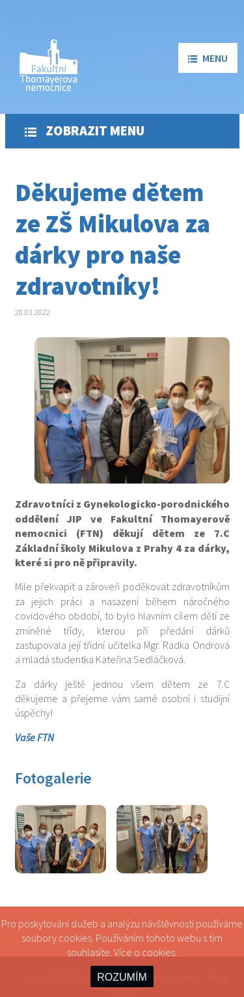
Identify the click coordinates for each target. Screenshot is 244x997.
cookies (158, 952)
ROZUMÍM (121, 977)
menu (208, 57)
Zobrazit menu (84, 130)
